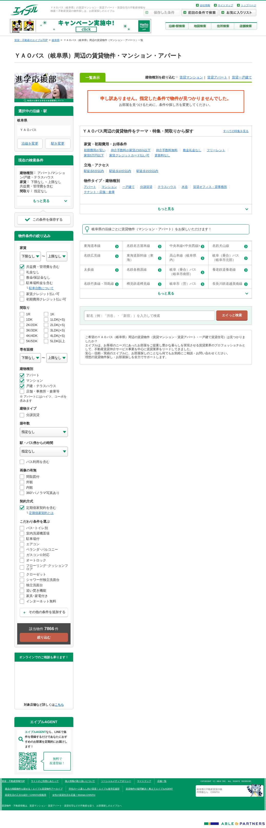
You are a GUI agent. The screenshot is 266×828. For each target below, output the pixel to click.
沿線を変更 (30, 143)
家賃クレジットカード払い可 (129, 155)
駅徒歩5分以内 (94, 171)
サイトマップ (225, 5)
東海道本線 (101, 246)
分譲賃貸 (146, 186)
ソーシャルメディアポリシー (116, 781)
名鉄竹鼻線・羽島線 (101, 284)
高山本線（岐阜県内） (187, 258)
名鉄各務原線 (144, 270)
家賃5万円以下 (94, 155)
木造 (185, 186)
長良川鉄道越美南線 (230, 284)
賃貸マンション (191, 77)
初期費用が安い (94, 150)
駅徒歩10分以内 (120, 171)
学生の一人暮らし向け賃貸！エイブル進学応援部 (94, 788)
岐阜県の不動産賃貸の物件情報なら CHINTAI (209, 790)
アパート (90, 186)
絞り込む (44, 637)
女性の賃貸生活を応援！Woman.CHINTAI (73, 795)
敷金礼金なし (192, 150)
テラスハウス (167, 186)
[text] (149, 315)
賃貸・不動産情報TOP (13, 781)
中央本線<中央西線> (187, 246)
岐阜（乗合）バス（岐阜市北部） (230, 258)
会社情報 (205, 5)
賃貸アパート (217, 77)
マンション (109, 186)
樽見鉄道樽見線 (144, 284)
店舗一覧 (161, 781)
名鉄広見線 (101, 256)
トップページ (248, 5)
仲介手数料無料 (167, 150)
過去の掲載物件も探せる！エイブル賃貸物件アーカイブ (34, 788)
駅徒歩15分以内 (147, 171)
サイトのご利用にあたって (45, 781)
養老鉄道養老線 (230, 270)
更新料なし (162, 155)
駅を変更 (57, 143)
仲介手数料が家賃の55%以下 (131, 150)
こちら (59, 704)
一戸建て (128, 186)
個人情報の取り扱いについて (80, 781)
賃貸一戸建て (242, 77)
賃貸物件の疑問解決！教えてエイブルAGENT (149, 788)
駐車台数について (41, 288)
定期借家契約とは (41, 513)
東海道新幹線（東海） (144, 258)
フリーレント (216, 150)
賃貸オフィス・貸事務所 (210, 186)
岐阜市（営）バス (187, 284)
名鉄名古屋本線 (144, 246)
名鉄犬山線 (230, 246)
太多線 (101, 270)
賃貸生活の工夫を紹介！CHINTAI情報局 (25, 795)
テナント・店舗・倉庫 (99, 192)
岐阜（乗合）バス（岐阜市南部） (187, 272)
